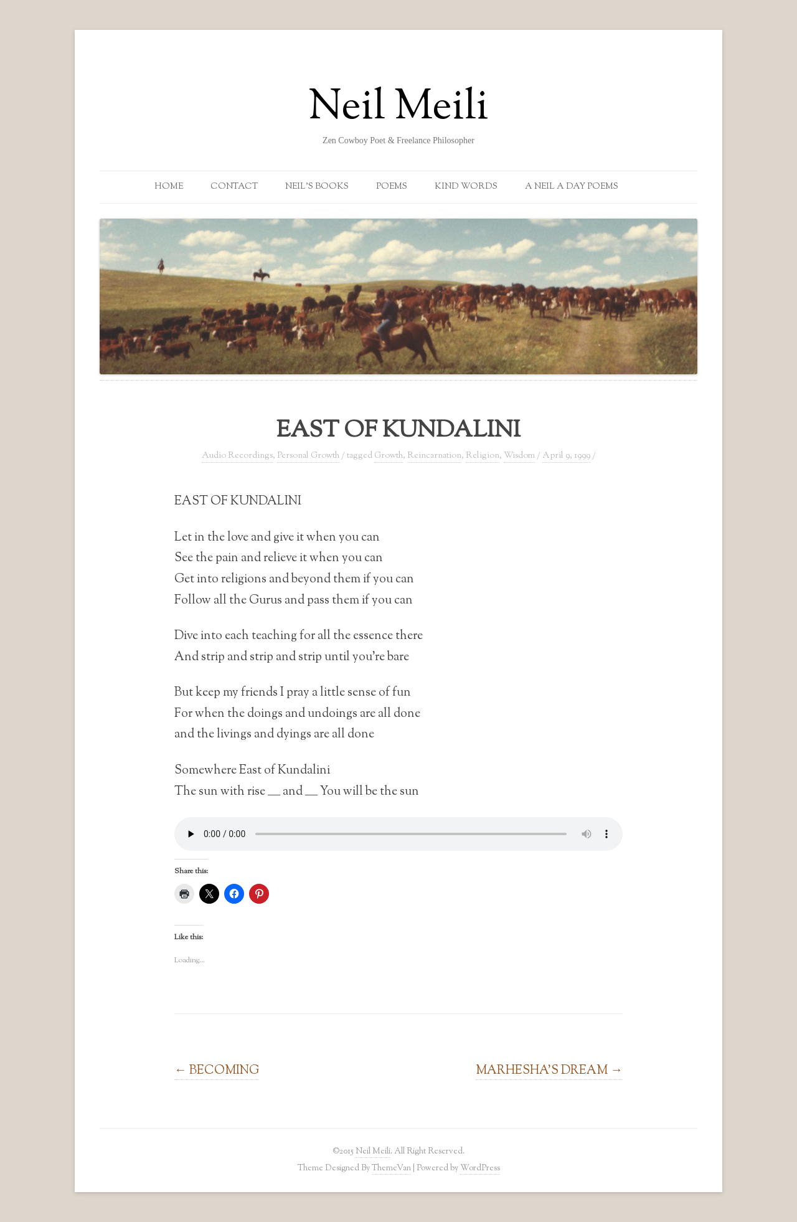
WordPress (480, 1168)
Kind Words (466, 187)
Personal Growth (308, 456)
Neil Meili (398, 108)
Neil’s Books (317, 187)
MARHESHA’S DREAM (549, 1070)
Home (168, 187)
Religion (482, 456)
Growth (388, 456)
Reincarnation (434, 456)
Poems (391, 187)
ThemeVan (391, 1168)
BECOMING (216, 1070)
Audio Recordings (237, 456)
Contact (234, 187)
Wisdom (519, 456)
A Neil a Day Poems (571, 187)
